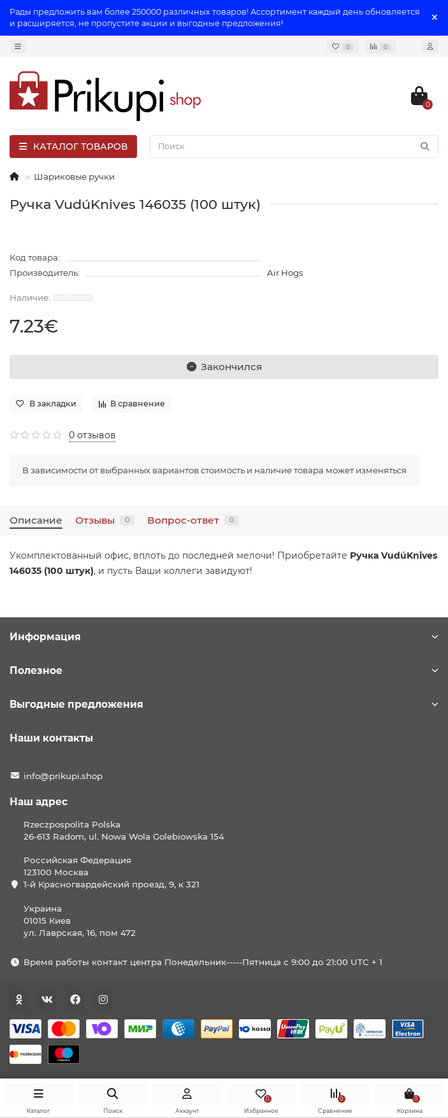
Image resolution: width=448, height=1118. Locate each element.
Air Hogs (285, 273)
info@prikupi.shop (63, 776)
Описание (36, 520)
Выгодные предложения (224, 704)
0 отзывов (92, 435)
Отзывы (104, 520)
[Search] (294, 146)
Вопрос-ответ (193, 520)
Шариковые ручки (74, 176)
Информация (224, 637)
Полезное (224, 670)
